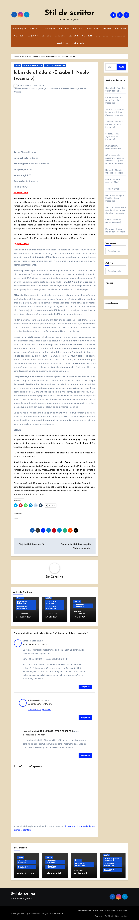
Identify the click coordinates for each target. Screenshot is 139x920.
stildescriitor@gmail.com (39, 709)
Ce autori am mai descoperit (111, 858)
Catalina (25, 86)
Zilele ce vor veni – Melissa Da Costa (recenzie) (114, 124)
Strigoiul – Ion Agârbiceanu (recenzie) (112, 136)
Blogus (45, 912)
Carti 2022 (92, 29)
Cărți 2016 (60, 36)
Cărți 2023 (78, 29)
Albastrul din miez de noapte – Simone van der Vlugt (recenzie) (115, 210)
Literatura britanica (32, 65)
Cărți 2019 (19, 36)
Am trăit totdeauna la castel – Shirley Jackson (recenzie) (114, 112)
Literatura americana (79, 606)
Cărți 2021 (107, 29)
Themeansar (57, 912)
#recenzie (18, 92)
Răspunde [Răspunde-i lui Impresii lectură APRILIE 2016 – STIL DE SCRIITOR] (85, 754)
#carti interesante (30, 89)
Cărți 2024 (64, 29)
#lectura (82, 89)
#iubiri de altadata (69, 89)
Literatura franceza (109, 869)
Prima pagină (19, 29)
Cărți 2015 (73, 36)
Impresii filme (61, 43)
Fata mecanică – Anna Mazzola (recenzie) (113, 100)
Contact (99, 915)
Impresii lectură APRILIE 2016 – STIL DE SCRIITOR (48, 730)
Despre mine (102, 36)
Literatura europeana (55, 65)
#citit (41, 89)
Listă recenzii (118, 36)
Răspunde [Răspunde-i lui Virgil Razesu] (85, 686)
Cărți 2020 (120, 29)
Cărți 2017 (46, 36)
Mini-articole (78, 43)
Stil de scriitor (69, 13)
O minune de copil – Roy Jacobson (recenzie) (114, 198)
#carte (18, 89)
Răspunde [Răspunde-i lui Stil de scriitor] (85, 717)
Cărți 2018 (33, 36)
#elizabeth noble (52, 89)
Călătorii (34, 29)
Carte (17, 65)
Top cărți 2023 (112, 189)
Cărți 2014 (87, 36)
